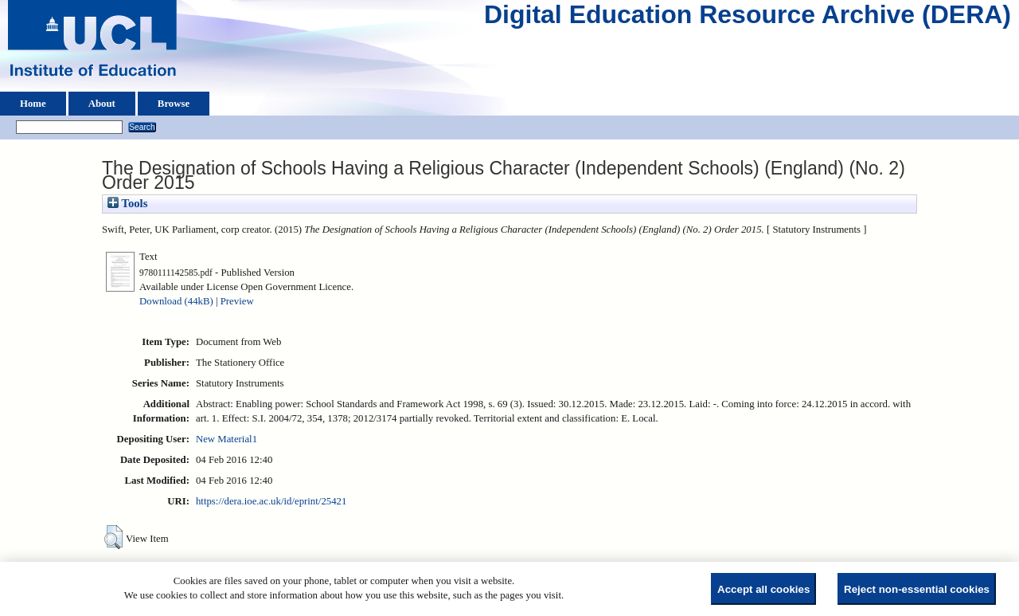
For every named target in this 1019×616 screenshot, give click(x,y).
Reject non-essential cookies (917, 589)
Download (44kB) (176, 301)
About (101, 103)
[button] (113, 537)
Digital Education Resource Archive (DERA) (747, 18)
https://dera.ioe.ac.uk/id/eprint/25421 (271, 501)
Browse (173, 103)
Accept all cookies (763, 589)
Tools (127, 203)
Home (33, 103)
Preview (237, 301)
